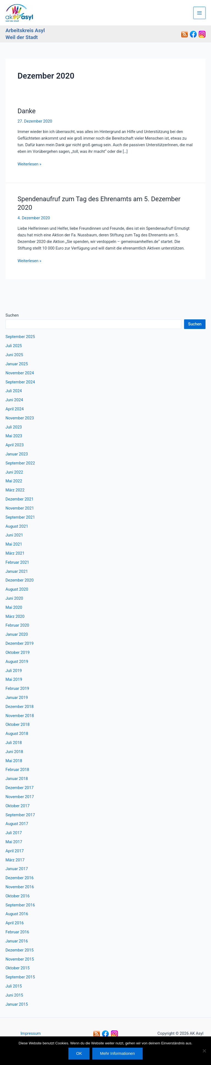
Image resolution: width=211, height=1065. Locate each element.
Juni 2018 (14, 751)
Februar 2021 (17, 562)
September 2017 (20, 814)
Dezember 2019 (19, 643)
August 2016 (16, 913)
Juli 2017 (13, 832)
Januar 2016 (16, 941)
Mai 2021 (13, 544)
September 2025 (20, 336)
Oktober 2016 (17, 896)
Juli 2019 (13, 670)
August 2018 (16, 733)
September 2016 (20, 905)
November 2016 (19, 886)
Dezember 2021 (19, 499)
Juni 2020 (14, 598)
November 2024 (19, 372)
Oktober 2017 (17, 805)
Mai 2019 (13, 679)
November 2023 (19, 418)
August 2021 (16, 526)
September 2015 (20, 977)
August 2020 (16, 589)
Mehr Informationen (117, 1053)
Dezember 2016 (19, 877)
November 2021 (19, 508)
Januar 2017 (16, 868)
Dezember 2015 (19, 950)
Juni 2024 (14, 399)
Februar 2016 (17, 932)
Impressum (31, 1033)
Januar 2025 (16, 363)
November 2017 (19, 796)
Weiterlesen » (29, 164)
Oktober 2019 (17, 652)
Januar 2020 (16, 634)
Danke (27, 111)
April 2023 (14, 444)
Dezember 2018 (19, 706)
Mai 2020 (13, 607)
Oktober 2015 (17, 968)
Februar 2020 (17, 625)
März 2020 (14, 616)
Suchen (12, 315)
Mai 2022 (13, 480)
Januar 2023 (16, 454)
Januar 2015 (16, 1004)
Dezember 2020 (19, 580)
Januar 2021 (16, 571)
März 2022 (14, 490)
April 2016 (14, 922)
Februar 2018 (17, 769)
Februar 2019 (17, 688)
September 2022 (20, 463)
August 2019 (16, 661)
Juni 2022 (14, 472)
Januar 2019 (16, 697)
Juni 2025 (14, 354)
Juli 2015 (13, 986)
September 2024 (20, 382)
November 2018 (19, 715)
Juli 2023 (13, 427)
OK (79, 1053)
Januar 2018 (16, 778)
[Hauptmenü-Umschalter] (200, 13)
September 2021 (20, 517)
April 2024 (14, 408)
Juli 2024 (13, 390)
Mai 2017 (13, 841)
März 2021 (14, 553)
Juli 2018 (13, 742)
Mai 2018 (13, 760)
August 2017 (16, 823)
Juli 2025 (13, 345)
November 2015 (19, 959)
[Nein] (204, 1050)
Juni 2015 (14, 995)
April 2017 (14, 850)
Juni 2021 (14, 535)
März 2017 (14, 859)
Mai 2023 (13, 435)
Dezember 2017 (19, 787)
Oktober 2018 (17, 724)
